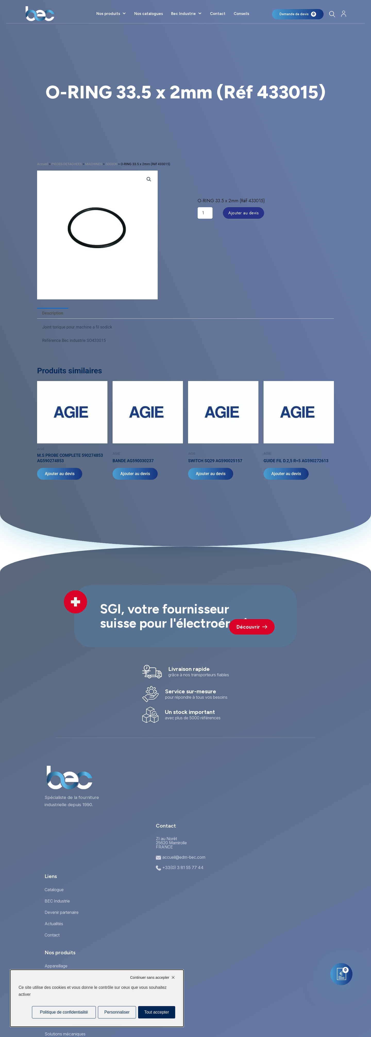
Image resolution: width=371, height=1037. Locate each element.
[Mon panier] (298, 14)
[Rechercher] (332, 14)
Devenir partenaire (62, 912)
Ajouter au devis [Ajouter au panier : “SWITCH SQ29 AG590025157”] (210, 473)
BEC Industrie (57, 901)
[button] (149, 179)
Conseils (241, 13)
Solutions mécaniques (65, 1033)
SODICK (111, 164)
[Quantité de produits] (205, 213)
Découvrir (252, 627)
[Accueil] (39, 13)
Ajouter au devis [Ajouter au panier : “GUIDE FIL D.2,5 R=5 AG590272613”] (286, 473)
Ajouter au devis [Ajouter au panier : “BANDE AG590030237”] (135, 473)
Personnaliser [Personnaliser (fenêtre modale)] (117, 1012)
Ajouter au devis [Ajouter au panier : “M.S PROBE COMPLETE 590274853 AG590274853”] (59, 473)
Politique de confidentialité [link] (64, 1012)
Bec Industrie (183, 13)
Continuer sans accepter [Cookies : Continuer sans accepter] (149, 977)
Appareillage (56, 965)
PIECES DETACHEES (67, 164)
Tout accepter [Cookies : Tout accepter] (156, 1012)
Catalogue (54, 889)
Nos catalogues (148, 13)
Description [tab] (52, 313)
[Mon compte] (343, 14)
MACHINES (93, 164)
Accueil (42, 164)
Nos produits (108, 13)
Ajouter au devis (243, 213)
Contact (217, 13)
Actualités (54, 923)
